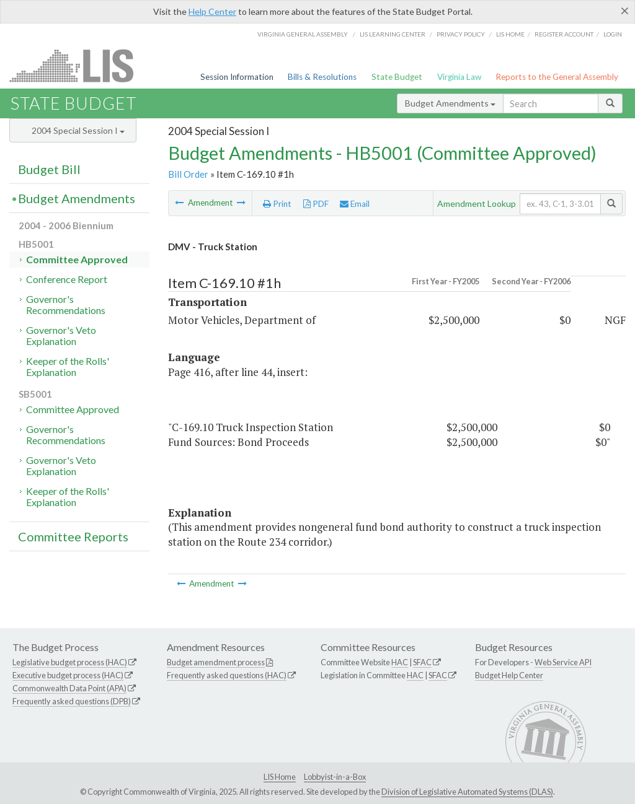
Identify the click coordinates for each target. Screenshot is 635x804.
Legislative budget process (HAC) (69, 662)
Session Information (236, 77)
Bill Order (188, 174)
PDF (316, 204)
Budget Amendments (450, 103)
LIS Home (280, 777)
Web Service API (563, 662)
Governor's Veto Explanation (61, 335)
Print (277, 204)
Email (355, 204)
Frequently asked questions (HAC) (226, 675)
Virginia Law (459, 77)
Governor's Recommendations (65, 304)
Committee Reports (73, 536)
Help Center (212, 11)
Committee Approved (77, 259)
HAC (399, 662)
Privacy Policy (461, 34)
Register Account (564, 34)
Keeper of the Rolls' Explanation (67, 366)
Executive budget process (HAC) (67, 675)
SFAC (422, 662)
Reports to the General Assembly (556, 77)
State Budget (396, 77)
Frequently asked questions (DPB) (71, 701)
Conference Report (66, 279)
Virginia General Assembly (302, 34)
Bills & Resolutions (322, 77)
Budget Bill (49, 169)
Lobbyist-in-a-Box (335, 777)
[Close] (624, 10)
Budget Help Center (509, 675)
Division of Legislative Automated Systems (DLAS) (467, 792)
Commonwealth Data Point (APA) (69, 688)
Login (612, 34)
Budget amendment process (216, 662)
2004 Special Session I (78, 130)
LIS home (510, 34)
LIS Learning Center (392, 34)
